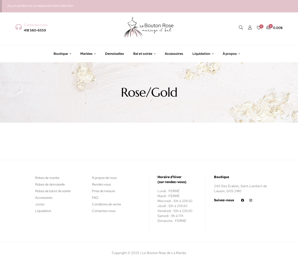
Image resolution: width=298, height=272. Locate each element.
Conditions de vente (106, 204)
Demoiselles (114, 54)
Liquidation (201, 54)
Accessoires (174, 54)
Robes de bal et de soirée (53, 191)
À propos (230, 54)
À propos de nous (104, 178)
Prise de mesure (103, 191)
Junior (40, 204)
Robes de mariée (47, 178)
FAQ (95, 197)
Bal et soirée (142, 54)
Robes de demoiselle (50, 184)
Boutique (61, 54)
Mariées (86, 54)
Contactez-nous (103, 211)
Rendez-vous (101, 184)
